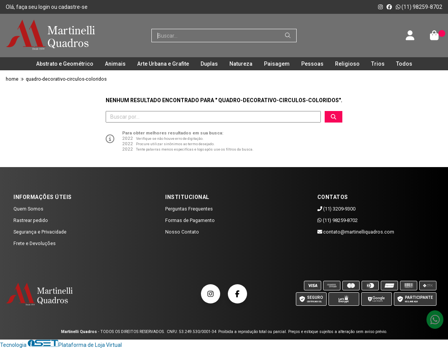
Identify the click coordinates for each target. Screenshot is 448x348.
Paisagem (277, 64)
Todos (404, 64)
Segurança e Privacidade (39, 232)
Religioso (347, 64)
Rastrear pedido (30, 220)
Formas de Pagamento (190, 220)
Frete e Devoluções (34, 243)
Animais (115, 64)
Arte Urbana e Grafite (163, 64)
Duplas (209, 64)
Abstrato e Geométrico (64, 64)
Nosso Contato (182, 232)
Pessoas (312, 64)
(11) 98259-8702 (419, 7)
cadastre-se (73, 7)
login (44, 7)
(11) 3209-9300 (336, 209)
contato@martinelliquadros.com (356, 232)
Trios (378, 64)
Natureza (240, 64)
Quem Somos (28, 209)
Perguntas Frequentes (189, 209)
